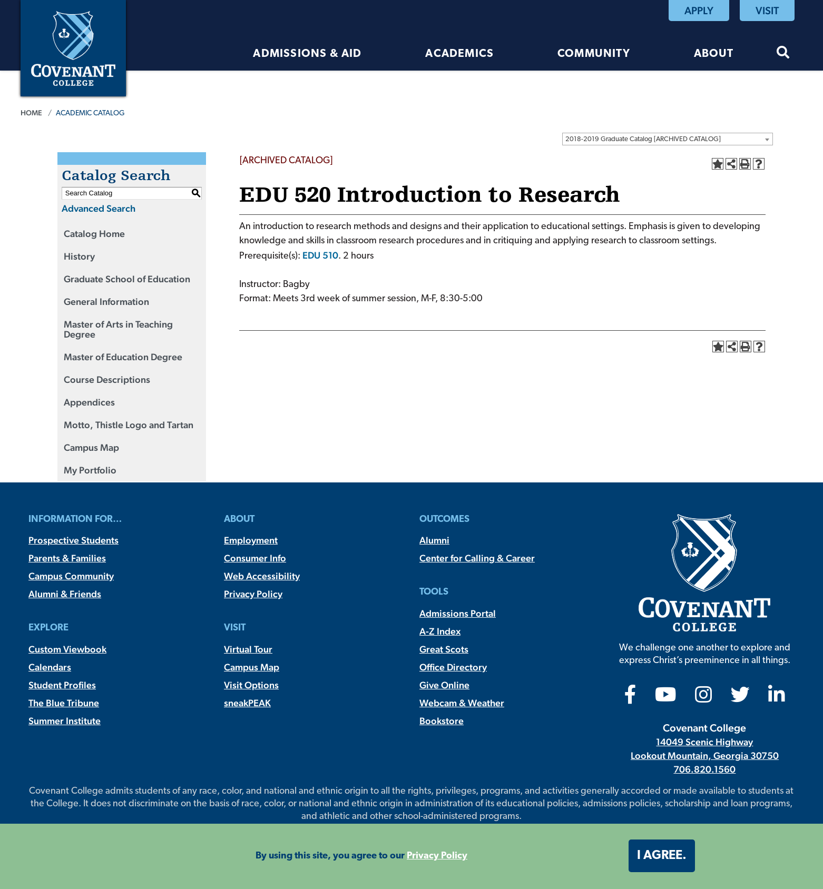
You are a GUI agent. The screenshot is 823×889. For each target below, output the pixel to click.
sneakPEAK (247, 702)
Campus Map (91, 447)
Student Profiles (62, 684)
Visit (767, 10)
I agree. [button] (662, 856)
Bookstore (441, 720)
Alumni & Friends (64, 593)
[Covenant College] (73, 47)
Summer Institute (64, 720)
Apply (698, 10)
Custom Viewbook (67, 649)
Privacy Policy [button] (437, 856)
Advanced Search (98, 208)
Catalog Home (94, 233)
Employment (251, 540)
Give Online (444, 684)
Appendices (89, 402)
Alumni (434, 540)
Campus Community (71, 575)
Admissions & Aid (307, 54)
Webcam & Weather (461, 702)
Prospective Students (73, 540)
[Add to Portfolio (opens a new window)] (717, 164)
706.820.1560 (704, 769)
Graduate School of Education (127, 278)
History (79, 256)
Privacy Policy (253, 593)
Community (593, 54)
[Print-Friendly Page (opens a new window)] (745, 164)
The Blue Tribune (63, 702)
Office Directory (453, 667)
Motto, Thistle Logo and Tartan (128, 424)
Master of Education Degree (123, 356)
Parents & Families (67, 558)
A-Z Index (440, 631)
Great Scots (443, 649)
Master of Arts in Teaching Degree (118, 329)
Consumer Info (255, 558)
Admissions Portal (457, 613)
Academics (459, 54)
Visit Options (251, 684)
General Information (106, 301)
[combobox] (667, 139)
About (714, 54)
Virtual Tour (248, 649)
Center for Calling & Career (477, 558)
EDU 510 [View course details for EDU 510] (320, 255)
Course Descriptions (107, 379)
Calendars (49, 667)
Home (31, 112)
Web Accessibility (262, 575)
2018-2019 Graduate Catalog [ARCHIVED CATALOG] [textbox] (643, 139)
